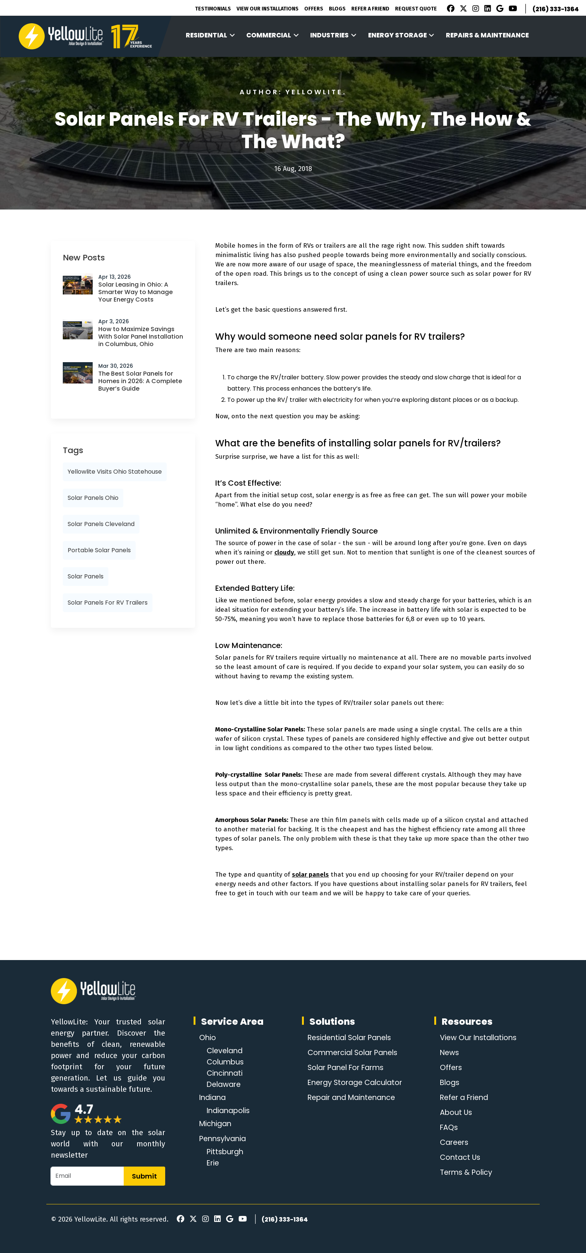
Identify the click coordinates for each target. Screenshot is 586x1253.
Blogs (337, 9)
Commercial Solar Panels (353, 1053)
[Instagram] (475, 9)
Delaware (225, 1084)
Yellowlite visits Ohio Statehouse (115, 471)
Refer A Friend (370, 9)
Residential (210, 35)
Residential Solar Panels (350, 1038)
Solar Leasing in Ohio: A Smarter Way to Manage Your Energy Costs (135, 292)
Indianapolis (230, 1111)
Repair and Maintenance (351, 1097)
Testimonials (213, 9)
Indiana (213, 1097)
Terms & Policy (465, 1172)
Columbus (226, 1062)
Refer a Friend (464, 1097)
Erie (213, 1163)
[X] (462, 9)
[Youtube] (512, 9)
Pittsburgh (226, 1152)
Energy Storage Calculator (355, 1083)
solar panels (86, 576)
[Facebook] (448, 9)
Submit (144, 1176)
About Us (454, 1112)
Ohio (207, 1038)
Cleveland (226, 1051)
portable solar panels (99, 550)
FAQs (447, 1127)
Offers (313, 9)
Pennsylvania (224, 1139)
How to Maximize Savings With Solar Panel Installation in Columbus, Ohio (140, 336)
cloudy (284, 552)
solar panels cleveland (101, 524)
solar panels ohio (93, 497)
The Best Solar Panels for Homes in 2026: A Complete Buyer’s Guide (140, 381)
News (448, 1053)
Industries (333, 35)
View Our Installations (268, 9)
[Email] (87, 1176)
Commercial (272, 35)
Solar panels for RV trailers (108, 602)
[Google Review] (499, 9)
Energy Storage (401, 35)
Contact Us (459, 1157)
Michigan (216, 1124)
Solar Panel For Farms (346, 1068)
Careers (453, 1142)
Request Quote (416, 9)
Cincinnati (225, 1073)
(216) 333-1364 (556, 9)
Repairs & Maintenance (487, 35)
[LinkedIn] (487, 9)
